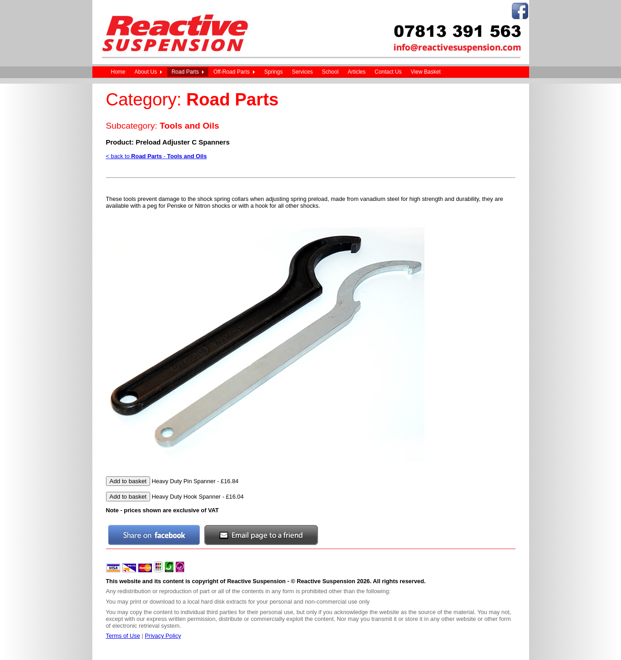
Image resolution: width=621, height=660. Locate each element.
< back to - (156, 156)
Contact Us (387, 72)
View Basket (426, 72)
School (330, 72)
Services (302, 72)
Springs (273, 72)
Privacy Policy (163, 635)
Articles (356, 72)
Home (118, 72)
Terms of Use (123, 635)
